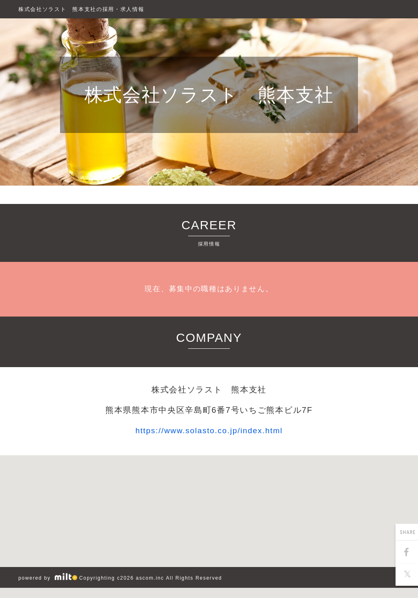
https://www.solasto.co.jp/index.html (209, 430)
